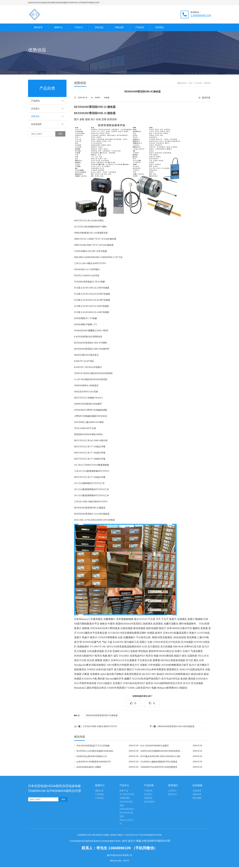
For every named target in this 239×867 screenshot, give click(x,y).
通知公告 (99, 791)
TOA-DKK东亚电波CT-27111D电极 (93, 745)
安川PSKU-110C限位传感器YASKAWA (94, 751)
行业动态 (99, 798)
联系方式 (172, 794)
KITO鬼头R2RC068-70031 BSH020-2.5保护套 (162, 756)
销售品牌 (119, 27)
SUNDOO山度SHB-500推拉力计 (91, 756)
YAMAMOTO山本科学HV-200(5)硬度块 (158, 767)
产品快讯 (48, 101)
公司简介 (172, 791)
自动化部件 (48, 124)
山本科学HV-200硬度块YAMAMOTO (93, 761)
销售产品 (124, 791)
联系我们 (160, 27)
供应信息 (99, 27)
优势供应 (48, 116)
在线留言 (197, 791)
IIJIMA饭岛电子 (127, 809)
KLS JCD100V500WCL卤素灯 (154, 745)
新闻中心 (58, 27)
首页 (190, 83)
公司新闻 (99, 794)
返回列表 (206, 97)
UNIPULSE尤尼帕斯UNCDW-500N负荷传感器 (162, 751)
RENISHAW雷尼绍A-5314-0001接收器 (171, 726)
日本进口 (48, 108)
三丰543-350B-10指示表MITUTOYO (95, 726)
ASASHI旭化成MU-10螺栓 (88, 767)
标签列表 (197, 794)
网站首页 (38, 27)
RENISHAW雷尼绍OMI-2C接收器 (102, 715)
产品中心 (79, 27)
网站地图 (197, 798)
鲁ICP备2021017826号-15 (119, 855)
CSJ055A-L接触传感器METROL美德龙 (158, 761)
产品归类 (139, 27)
